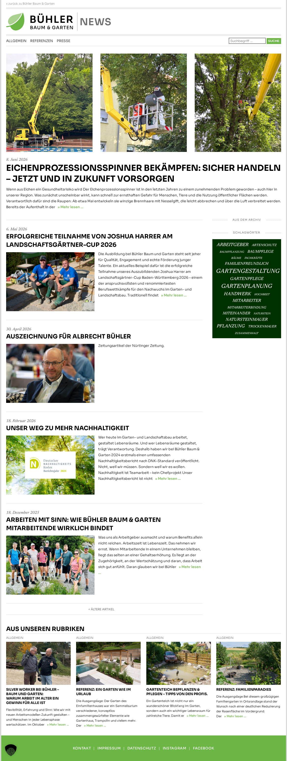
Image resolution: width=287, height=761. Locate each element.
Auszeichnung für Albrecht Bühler (68, 336)
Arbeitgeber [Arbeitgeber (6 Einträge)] (232, 245)
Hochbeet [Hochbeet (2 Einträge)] (262, 294)
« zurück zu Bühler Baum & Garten (30, 3)
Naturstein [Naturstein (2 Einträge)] (262, 313)
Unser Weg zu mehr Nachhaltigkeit (67, 428)
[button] (11, 750)
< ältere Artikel (101, 609)
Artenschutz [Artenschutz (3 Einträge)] (264, 245)
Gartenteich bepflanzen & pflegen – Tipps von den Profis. (177, 691)
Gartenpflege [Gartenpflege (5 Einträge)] (246, 279)
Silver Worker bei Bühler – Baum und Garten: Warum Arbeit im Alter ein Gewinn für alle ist (32, 696)
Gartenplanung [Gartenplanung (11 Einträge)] (246, 286)
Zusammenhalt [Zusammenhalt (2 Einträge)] (246, 333)
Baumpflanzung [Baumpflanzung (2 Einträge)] (232, 252)
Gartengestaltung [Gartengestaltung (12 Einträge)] (248, 271)
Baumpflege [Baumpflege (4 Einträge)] (260, 252)
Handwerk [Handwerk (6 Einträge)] (237, 294)
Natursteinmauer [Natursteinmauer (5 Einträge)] (247, 320)
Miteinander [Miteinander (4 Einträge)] (236, 313)
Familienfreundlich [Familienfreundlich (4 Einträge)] (246, 264)
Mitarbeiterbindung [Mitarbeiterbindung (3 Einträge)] (246, 307)
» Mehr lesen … (70, 207)
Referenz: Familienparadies (243, 689)
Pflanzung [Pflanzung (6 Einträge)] (231, 326)
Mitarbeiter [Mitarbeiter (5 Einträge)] (246, 301)
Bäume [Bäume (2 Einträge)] (236, 258)
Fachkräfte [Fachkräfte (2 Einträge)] (253, 258)
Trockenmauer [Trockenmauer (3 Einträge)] (262, 326)
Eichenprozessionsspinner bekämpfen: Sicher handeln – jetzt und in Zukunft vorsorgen (143, 173)
